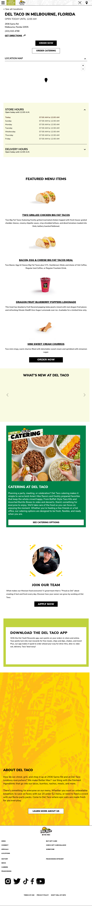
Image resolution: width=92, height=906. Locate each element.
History (4, 859)
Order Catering (46, 50)
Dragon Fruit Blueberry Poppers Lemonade (46, 302)
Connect (4, 845)
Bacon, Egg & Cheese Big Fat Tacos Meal (46, 260)
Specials (4, 849)
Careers (4, 867)
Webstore (50, 849)
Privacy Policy (43, 895)
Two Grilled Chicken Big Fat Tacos (46, 215)
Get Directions (14, 35)
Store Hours (14, 109)
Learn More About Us (46, 811)
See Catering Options (46, 522)
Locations (5, 853)
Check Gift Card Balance (56, 845)
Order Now (46, 359)
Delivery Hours (16, 149)
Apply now (46, 604)
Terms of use (29, 895)
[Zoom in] (83, 65)
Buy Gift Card (51, 841)
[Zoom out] (83, 69)
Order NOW (46, 43)
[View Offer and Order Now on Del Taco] (46, 398)
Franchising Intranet (55, 859)
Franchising (6, 871)
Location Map (14, 58)
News (3, 863)
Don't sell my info (58, 895)
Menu (3, 841)
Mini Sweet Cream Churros (46, 344)
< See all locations (13, 9)
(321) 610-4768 (12, 31)
